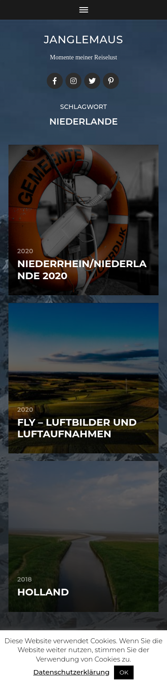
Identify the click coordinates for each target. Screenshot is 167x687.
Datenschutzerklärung (71, 672)
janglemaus (83, 39)
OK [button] (123, 672)
